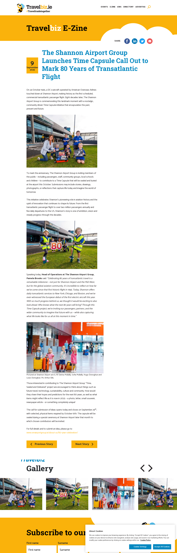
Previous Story (41, 444)
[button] (142, 468)
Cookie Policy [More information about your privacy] (145, 545)
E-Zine (112, 6)
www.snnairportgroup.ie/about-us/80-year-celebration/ (52, 433)
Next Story (84, 444)
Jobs (119, 6)
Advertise (140, 6)
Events (104, 6)
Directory (128, 6)
